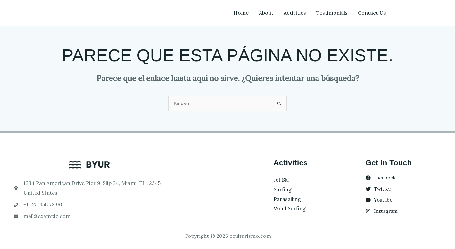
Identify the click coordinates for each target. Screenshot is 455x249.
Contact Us (372, 13)
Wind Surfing (290, 208)
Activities (295, 13)
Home (241, 13)
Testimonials (332, 13)
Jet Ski (281, 180)
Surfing (283, 189)
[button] (420, 13)
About (266, 13)
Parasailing (287, 199)
